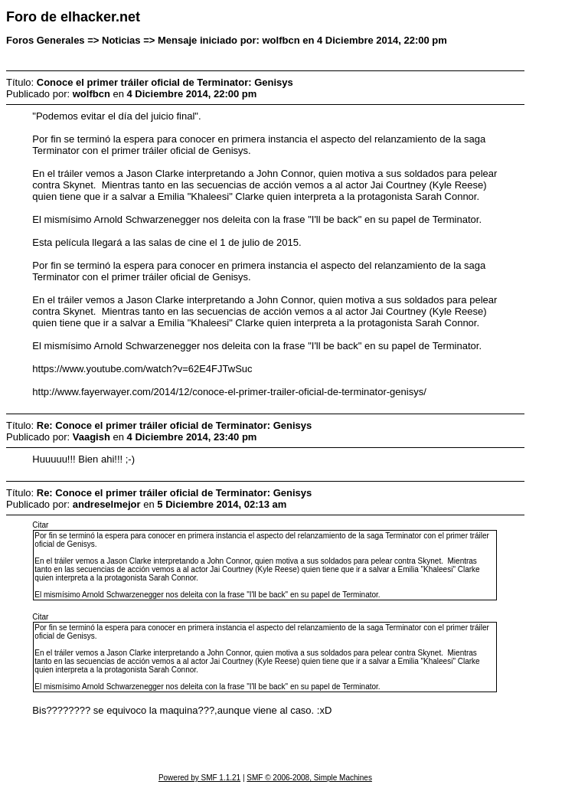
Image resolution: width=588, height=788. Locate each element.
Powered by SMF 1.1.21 (199, 777)
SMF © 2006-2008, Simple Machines (309, 777)
